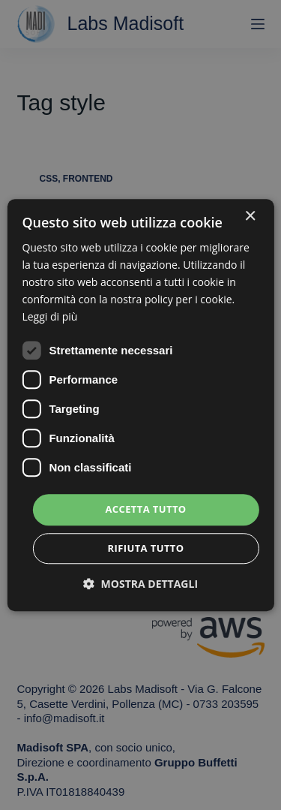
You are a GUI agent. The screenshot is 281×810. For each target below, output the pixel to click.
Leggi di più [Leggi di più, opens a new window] (49, 317)
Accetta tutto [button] (145, 509)
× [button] (250, 216)
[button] (140, 583)
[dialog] (140, 405)
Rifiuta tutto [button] (146, 548)
